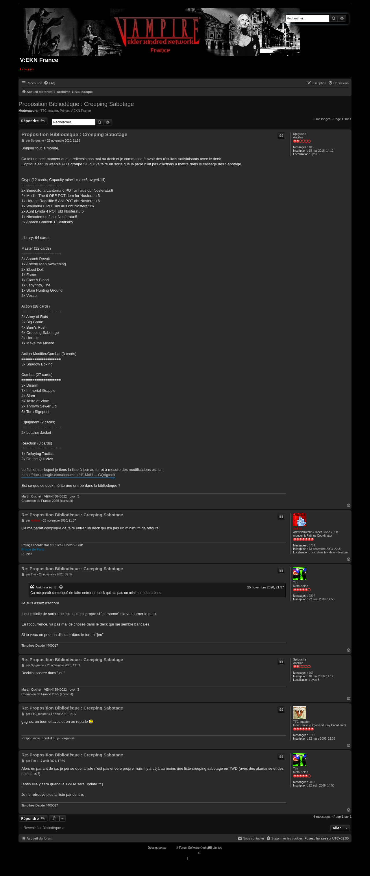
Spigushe (299, 134)
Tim (295, 582)
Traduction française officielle (178, 853)
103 (311, 147)
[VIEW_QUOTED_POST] (61, 587)
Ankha (297, 528)
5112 (312, 735)
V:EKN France (81, 110)
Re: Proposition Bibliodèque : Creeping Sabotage (72, 514)
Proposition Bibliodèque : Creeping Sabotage (76, 104)
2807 (312, 595)
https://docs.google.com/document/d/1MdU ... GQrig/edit (68, 475)
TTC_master (49, 110)
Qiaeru (205, 853)
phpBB (171, 847)
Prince (64, 110)
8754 (312, 545)
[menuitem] (49, 83)
